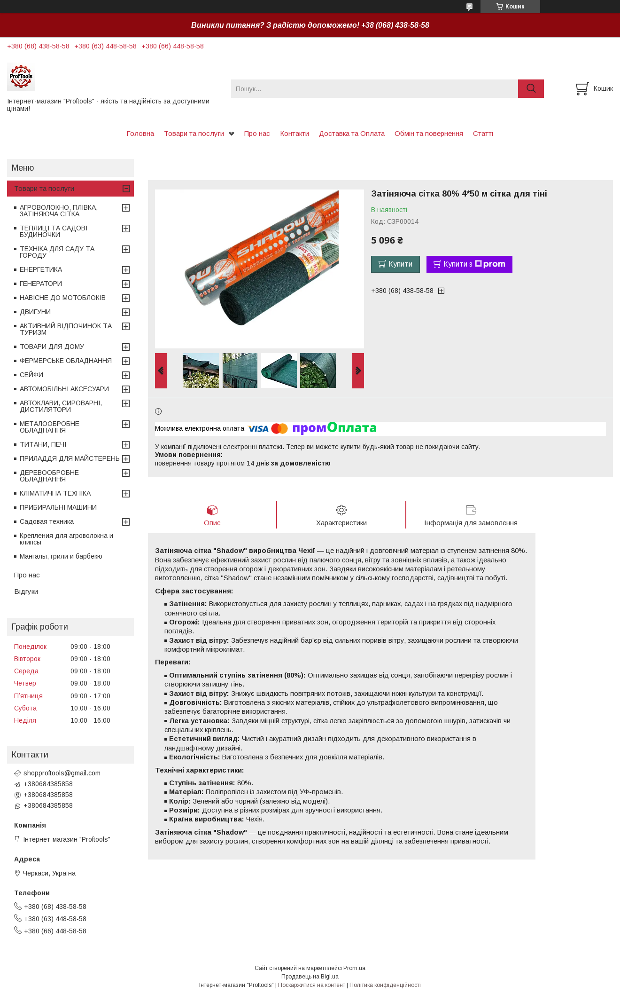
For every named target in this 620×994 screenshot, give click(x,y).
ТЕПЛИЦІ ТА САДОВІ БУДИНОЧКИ (53, 231)
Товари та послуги (194, 133)
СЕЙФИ (31, 375)
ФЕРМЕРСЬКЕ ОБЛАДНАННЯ (66, 360)
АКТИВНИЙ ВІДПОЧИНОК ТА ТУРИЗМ (66, 329)
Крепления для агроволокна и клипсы (66, 539)
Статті (483, 133)
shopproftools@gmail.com (62, 773)
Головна (140, 133)
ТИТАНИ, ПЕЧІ (43, 444)
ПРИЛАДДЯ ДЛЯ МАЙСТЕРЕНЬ (70, 458)
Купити (400, 264)
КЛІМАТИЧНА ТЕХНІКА (55, 493)
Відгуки (26, 591)
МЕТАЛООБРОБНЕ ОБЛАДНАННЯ (49, 427)
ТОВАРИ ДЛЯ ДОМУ (52, 346)
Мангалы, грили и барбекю (61, 556)
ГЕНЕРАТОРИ (41, 283)
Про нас (257, 133)
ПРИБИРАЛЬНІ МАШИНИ (58, 507)
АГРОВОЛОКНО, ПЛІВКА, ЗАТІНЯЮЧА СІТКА (59, 211)
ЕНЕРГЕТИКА (41, 269)
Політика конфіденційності (385, 985)
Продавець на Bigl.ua (310, 976)
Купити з (474, 264)
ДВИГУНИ (35, 312)
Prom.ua (354, 968)
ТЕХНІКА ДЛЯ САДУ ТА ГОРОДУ (57, 252)
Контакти (294, 133)
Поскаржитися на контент (311, 985)
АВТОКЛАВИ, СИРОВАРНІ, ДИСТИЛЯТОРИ (61, 406)
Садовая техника (47, 521)
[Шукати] (531, 88)
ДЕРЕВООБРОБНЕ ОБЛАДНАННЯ (49, 476)
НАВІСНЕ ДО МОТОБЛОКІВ (63, 297)
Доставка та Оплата (352, 133)
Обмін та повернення (429, 133)
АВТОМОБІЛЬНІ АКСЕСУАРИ (64, 389)
